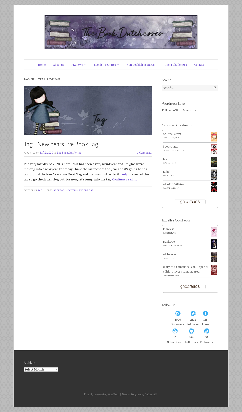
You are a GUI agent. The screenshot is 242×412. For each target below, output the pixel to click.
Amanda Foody (172, 188)
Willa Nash (170, 163)
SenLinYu (169, 258)
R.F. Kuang (170, 175)
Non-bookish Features (141, 64)
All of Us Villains (173, 184)
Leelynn (126, 174)
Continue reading (126, 179)
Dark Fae (169, 241)
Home (42, 64)
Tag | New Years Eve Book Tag (61, 144)
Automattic (151, 394)
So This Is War (172, 134)
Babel (166, 171)
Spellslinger (171, 146)
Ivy (165, 159)
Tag (40, 190)
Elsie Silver (170, 233)
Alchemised (170, 254)
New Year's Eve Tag (77, 190)
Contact (199, 64)
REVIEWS (77, 64)
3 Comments (144, 152)
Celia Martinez (172, 275)
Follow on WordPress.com (179, 110)
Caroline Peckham (173, 245)
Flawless (168, 229)
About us (58, 64)
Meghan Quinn (172, 138)
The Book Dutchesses (69, 152)
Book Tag (59, 190)
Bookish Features (105, 64)
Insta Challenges (176, 64)
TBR (91, 190)
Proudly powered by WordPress (101, 394)
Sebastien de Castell (174, 150)
